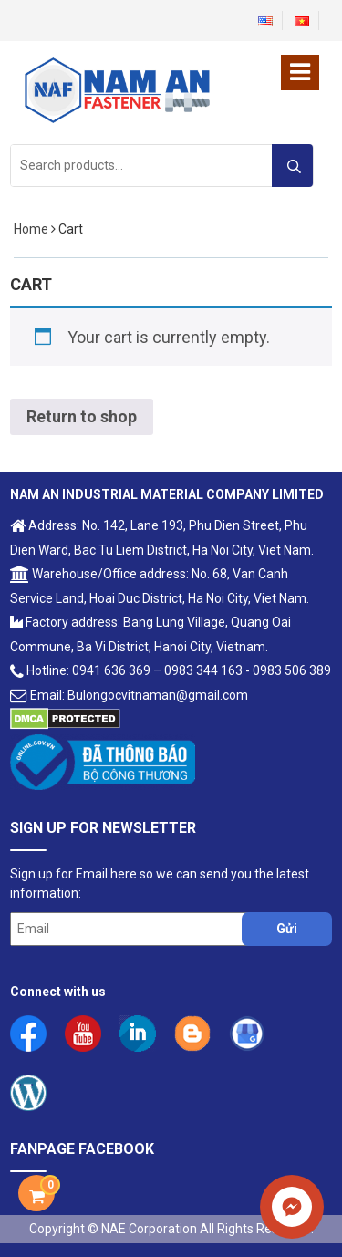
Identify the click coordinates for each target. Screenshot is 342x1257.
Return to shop (81, 416)
